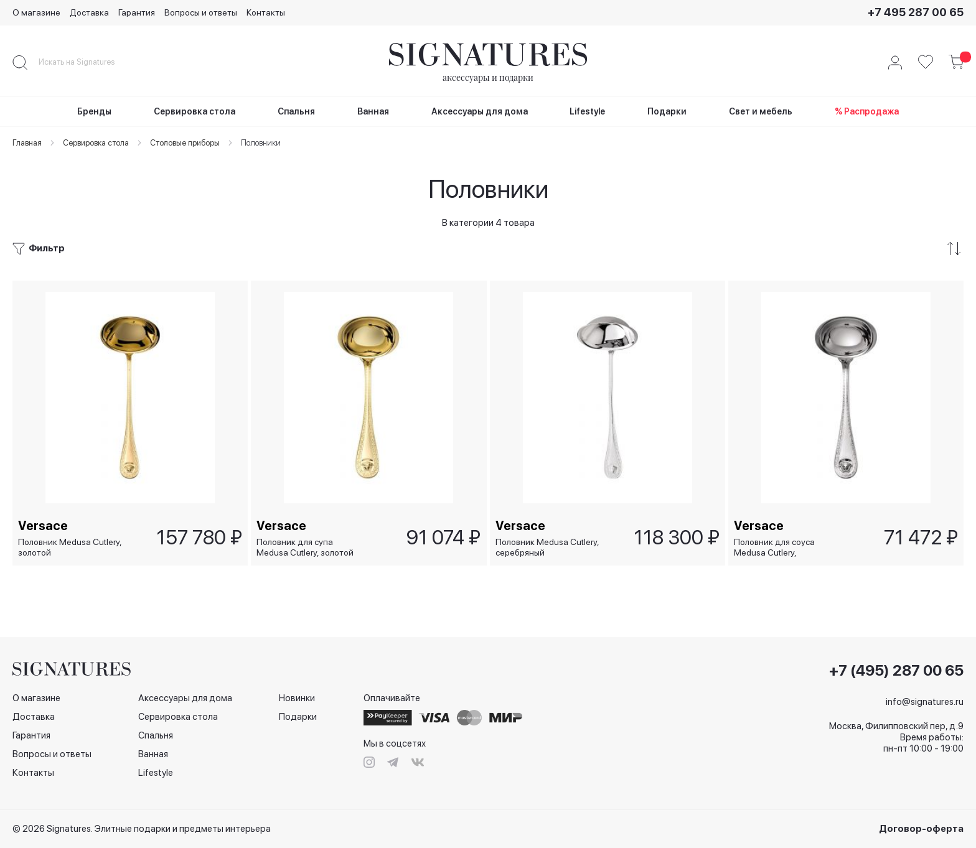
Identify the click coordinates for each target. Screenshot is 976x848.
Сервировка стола (178, 716)
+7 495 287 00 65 (916, 12)
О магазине (36, 12)
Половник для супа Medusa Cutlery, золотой (305, 547)
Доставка (89, 12)
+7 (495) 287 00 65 (896, 670)
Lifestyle (155, 772)
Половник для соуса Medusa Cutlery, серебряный (774, 547)
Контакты (265, 12)
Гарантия (136, 12)
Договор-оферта (921, 828)
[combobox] (87, 62)
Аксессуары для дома (185, 698)
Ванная (153, 754)
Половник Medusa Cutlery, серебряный (547, 547)
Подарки (298, 716)
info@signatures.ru (925, 701)
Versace (43, 525)
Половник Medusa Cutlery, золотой (70, 547)
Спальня (155, 735)
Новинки (297, 698)
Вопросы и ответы (200, 12)
